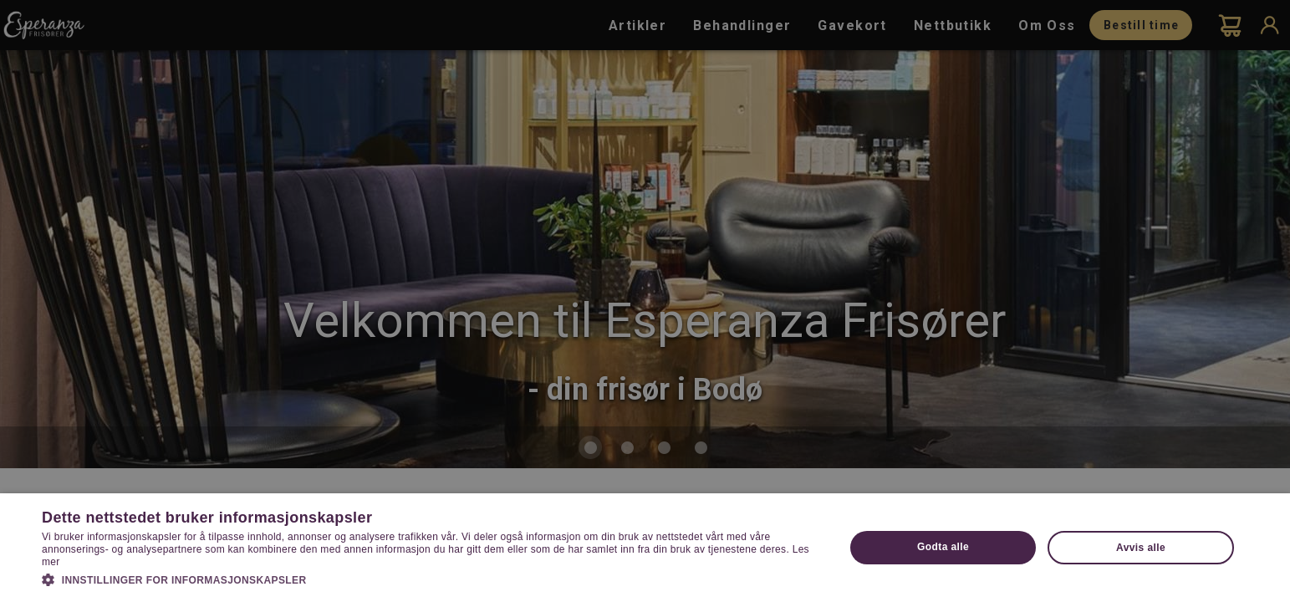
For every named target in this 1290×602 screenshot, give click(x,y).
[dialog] (645, 301)
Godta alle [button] (943, 547)
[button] (431, 578)
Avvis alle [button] (1140, 548)
